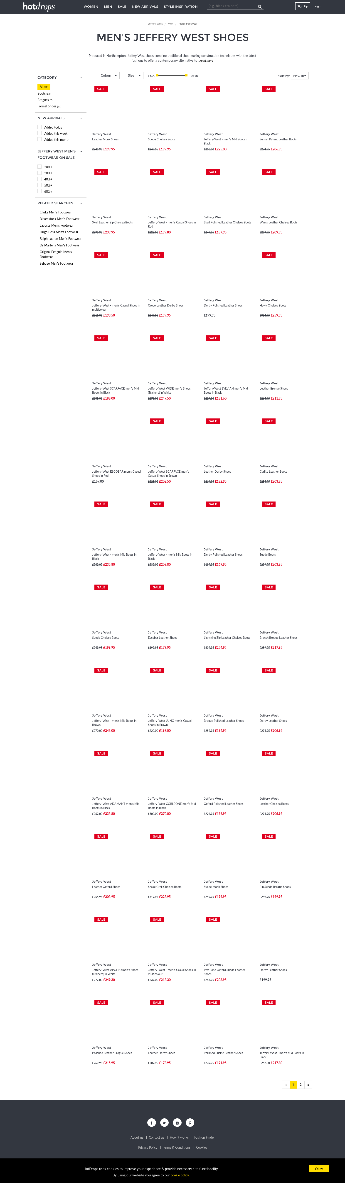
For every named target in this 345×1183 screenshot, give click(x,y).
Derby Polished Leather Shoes (223, 305)
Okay (319, 1169)
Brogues (44, 100)
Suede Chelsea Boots (161, 139)
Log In (318, 6)
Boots (44, 93)
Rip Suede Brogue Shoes (275, 887)
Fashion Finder (204, 1139)
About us (137, 1139)
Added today (53, 127)
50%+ (48, 185)
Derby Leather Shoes (273, 720)
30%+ (48, 173)
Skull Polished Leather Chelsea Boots (227, 222)
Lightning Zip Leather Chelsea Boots (227, 637)
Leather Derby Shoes (217, 471)
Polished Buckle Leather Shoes (223, 1053)
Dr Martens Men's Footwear (59, 245)
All (44, 87)
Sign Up (302, 6)
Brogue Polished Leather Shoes (224, 720)
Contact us (156, 1139)
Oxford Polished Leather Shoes (224, 804)
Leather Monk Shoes (105, 139)
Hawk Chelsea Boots (273, 305)
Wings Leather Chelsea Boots (279, 222)
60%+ (48, 191)
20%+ (48, 167)
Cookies (201, 1149)
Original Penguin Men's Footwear (56, 254)
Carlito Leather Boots (273, 471)
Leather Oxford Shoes (106, 887)
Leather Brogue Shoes (274, 388)
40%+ (48, 179)
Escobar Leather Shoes (162, 637)
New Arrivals (145, 7)
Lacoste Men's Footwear (57, 225)
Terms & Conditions (176, 1149)
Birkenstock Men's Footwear (59, 219)
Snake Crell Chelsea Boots (165, 887)
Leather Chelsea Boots (274, 804)
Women (91, 7)
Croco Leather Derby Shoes (166, 305)
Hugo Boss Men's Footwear (59, 232)
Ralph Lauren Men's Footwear (60, 239)
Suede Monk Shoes (216, 887)
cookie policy (180, 1175)
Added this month (56, 140)
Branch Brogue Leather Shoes (279, 637)
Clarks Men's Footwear (55, 212)
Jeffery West (101, 134)
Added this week (55, 133)
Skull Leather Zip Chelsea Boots (112, 222)
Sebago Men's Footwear (56, 263)
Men (108, 7)
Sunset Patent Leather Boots (278, 139)
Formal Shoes (49, 106)
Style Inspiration (181, 7)
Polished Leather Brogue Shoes (112, 1053)
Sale (122, 7)
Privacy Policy (147, 1149)
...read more (205, 60)
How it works (179, 1139)
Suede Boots (268, 554)
